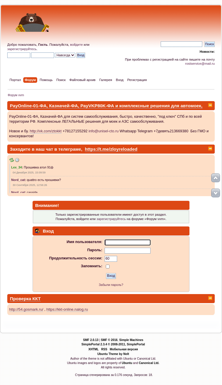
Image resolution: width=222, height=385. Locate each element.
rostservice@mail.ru (200, 63)
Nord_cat (18, 180)
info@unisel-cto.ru (104, 131)
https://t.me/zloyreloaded (111, 149)
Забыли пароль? (111, 284)
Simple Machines (131, 340)
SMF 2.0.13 (91, 340)
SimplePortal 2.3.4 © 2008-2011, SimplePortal (113, 344)
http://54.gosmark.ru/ (26, 309)
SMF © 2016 (109, 340)
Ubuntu (127, 363)
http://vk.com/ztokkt (46, 131)
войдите (76, 44)
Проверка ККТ (25, 298)
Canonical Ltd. (149, 363)
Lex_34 (16, 167)
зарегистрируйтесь (22, 49)
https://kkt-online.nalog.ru (67, 309)
